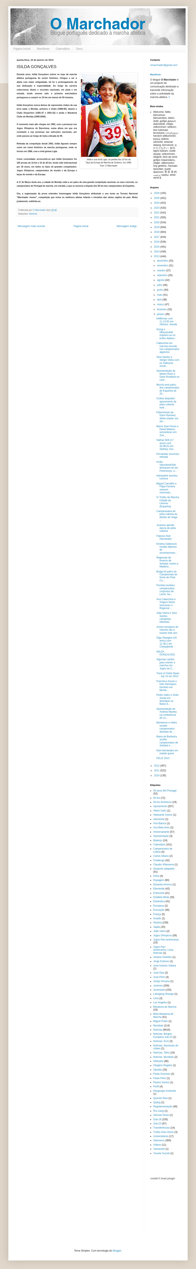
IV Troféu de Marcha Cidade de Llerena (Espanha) (167, 502)
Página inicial (22, 48)
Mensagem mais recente (31, 226)
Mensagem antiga (127, 226)
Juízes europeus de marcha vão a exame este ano (167, 629)
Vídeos (157, 1144)
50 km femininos (162, 802)
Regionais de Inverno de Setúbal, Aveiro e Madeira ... (167, 562)
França (157, 914)
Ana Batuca (159, 823)
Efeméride (159, 888)
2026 (157, 193)
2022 (157, 212)
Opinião (157, 1069)
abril (159, 299)
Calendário (63, 48)
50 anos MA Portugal (164, 790)
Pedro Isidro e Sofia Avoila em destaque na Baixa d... (167, 699)
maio (160, 294)
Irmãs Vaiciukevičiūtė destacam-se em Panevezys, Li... (167, 466)
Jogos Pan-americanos (166, 939)
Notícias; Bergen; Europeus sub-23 (162, 1035)
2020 (157, 222)
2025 (157, 198)
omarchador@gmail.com (163, 65)
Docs (79, 48)
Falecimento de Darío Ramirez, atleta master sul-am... (167, 417)
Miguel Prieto (160, 1021)
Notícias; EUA (161, 1041)
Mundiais (158, 1025)
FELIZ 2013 (163, 758)
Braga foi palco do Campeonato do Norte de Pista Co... (166, 576)
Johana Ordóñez (162, 957)
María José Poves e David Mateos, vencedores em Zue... (167, 431)
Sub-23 (157, 1123)
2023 (157, 207)
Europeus (158, 905)
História (157, 922)
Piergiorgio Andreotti (164, 1090)
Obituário (158, 1061)
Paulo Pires (159, 1078)
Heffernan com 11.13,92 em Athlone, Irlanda (166, 321)
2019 (157, 227)
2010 (157, 775)
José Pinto (159, 977)
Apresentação (161, 836)
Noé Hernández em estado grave (167, 752)
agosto (161, 280)
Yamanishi (159, 1148)
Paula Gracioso (161, 1073)
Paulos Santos (161, 1082)
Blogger (117, 1250)
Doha (156, 876)
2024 (157, 202)
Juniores (158, 985)
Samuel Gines (161, 1115)
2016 (157, 241)
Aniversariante (161, 831)
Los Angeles (160, 1002)
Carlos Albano (161, 856)
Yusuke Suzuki (161, 1153)
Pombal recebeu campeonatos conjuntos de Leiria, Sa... (165, 590)
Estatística (159, 901)
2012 (157, 765)
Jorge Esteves (161, 961)
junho (160, 289)
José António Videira (164, 965)
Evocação (158, 909)
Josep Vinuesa (161, 981)
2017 (157, 237)
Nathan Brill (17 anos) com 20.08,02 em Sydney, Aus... (165, 444)
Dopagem (158, 880)
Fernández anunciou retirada (167, 455)
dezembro (163, 260)
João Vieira (159, 931)
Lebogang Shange (163, 993)
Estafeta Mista (161, 897)
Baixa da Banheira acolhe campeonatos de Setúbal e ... (167, 741)
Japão (156, 926)
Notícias (33, 213)
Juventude (159, 989)
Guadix (157, 918)
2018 (157, 232)
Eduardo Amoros (162, 884)
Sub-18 (157, 1119)
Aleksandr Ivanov (162, 814)
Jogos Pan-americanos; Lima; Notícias (163, 949)
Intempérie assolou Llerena (166, 477)
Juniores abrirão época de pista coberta (166, 528)
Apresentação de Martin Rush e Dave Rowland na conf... (167, 375)
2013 (157, 256)
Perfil (156, 1086)
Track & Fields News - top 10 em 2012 (167, 675)
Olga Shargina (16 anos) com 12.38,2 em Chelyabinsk (166, 642)
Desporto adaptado (164, 868)
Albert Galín (159, 810)
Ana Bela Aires (161, 827)
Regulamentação (162, 1106)
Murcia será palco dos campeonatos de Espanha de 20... (167, 389)
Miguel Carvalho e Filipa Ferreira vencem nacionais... (166, 488)
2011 (157, 770)
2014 (157, 251)
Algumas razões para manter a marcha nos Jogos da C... (165, 664)
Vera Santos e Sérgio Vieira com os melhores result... (167, 361)
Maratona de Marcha (164, 1006)
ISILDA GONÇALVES (165, 653)
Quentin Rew (160, 1098)
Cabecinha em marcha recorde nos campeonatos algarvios (167, 348)
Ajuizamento (160, 806)
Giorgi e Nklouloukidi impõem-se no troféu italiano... (166, 334)
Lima (156, 998)
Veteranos (159, 1140)
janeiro (161, 314)
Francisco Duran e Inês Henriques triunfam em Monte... (166, 686)
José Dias (158, 972)
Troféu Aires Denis (163, 1132)
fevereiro (162, 309)
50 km (156, 797)
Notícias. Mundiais (163, 1057)
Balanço (157, 840)
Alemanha (159, 819)
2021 (157, 217)
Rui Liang (158, 1110)
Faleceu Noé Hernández (164, 537)
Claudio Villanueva (163, 864)
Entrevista (158, 893)
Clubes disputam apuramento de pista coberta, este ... (166, 403)
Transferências (161, 1127)
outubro (161, 270)
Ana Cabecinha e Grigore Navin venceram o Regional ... (166, 604)
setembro (162, 275)
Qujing (157, 1102)
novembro (163, 265)
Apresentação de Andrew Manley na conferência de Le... (166, 713)
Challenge (159, 860)
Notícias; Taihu (161, 1052)
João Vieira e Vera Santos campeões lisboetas (166, 617)
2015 (157, 246)
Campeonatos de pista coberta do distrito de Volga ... (166, 516)
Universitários (160, 1136)
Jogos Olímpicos (162, 935)
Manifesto (43, 48)
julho (160, 285)
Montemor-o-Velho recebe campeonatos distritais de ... (166, 727)
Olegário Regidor (162, 1065)
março (161, 304)
